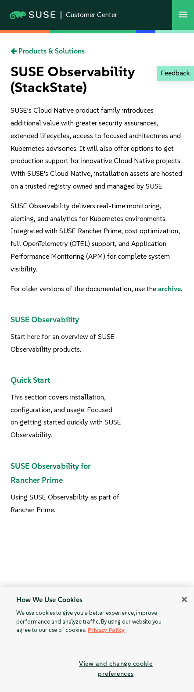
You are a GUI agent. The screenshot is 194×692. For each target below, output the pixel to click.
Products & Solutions (48, 51)
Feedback (175, 73)
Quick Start (30, 380)
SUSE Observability (45, 320)
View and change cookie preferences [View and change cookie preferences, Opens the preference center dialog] (116, 669)
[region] (97, 639)
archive (169, 289)
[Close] (184, 599)
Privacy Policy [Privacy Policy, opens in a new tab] (106, 630)
